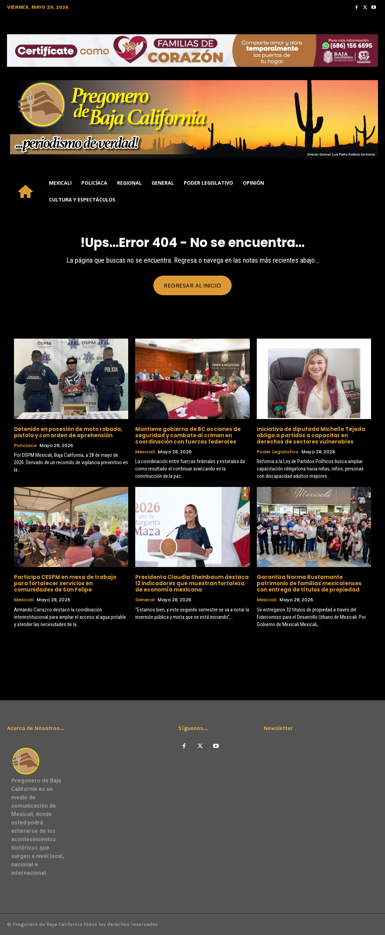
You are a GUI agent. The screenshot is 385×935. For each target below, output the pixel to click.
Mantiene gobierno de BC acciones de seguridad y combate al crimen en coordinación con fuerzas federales (188, 435)
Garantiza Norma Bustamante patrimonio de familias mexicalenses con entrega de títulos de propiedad (309, 583)
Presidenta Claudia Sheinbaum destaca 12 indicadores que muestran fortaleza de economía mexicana (192, 583)
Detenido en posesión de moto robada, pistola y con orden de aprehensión (68, 432)
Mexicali (145, 452)
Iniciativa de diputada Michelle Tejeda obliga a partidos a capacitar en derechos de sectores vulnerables (311, 435)
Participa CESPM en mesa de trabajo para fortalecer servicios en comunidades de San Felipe (65, 583)
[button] (369, 191)
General (145, 600)
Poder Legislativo (278, 452)
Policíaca (25, 445)
